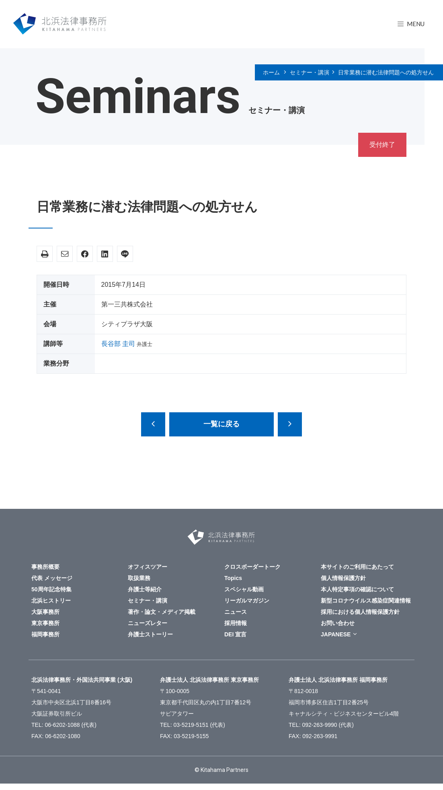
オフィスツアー (147, 567)
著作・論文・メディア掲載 (161, 612)
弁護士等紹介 (145, 589)
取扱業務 (139, 578)
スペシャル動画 (244, 589)
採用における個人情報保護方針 (360, 612)
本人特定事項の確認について (357, 589)
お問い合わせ (338, 623)
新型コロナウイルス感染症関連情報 (366, 600)
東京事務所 (45, 623)
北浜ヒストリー (51, 600)
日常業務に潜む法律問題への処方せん (386, 72)
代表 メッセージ (51, 578)
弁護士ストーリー (150, 634)
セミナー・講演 (309, 72)
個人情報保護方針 (343, 578)
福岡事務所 (45, 634)
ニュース (235, 612)
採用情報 (235, 623)
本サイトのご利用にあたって (357, 567)
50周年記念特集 (51, 589)
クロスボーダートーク (252, 567)
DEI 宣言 (235, 634)
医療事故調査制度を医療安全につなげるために (153, 424)
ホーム (271, 72)
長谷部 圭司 (118, 343)
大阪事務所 (45, 612)
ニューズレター (147, 623)
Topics (233, 578)
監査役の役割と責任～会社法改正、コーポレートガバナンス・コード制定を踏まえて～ (290, 424)
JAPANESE (336, 634)
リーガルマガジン (246, 600)
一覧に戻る (221, 424)
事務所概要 (45, 567)
